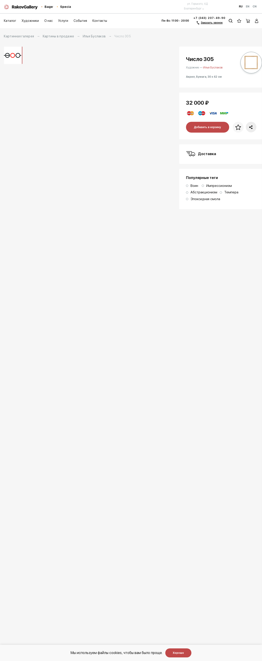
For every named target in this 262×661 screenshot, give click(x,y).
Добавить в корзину (207, 127)
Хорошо (178, 652)
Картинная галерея (19, 36)
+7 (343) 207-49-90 (209, 18)
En (247, 6)
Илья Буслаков (94, 36)
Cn (255, 6)
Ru (241, 6)
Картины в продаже (58, 36)
